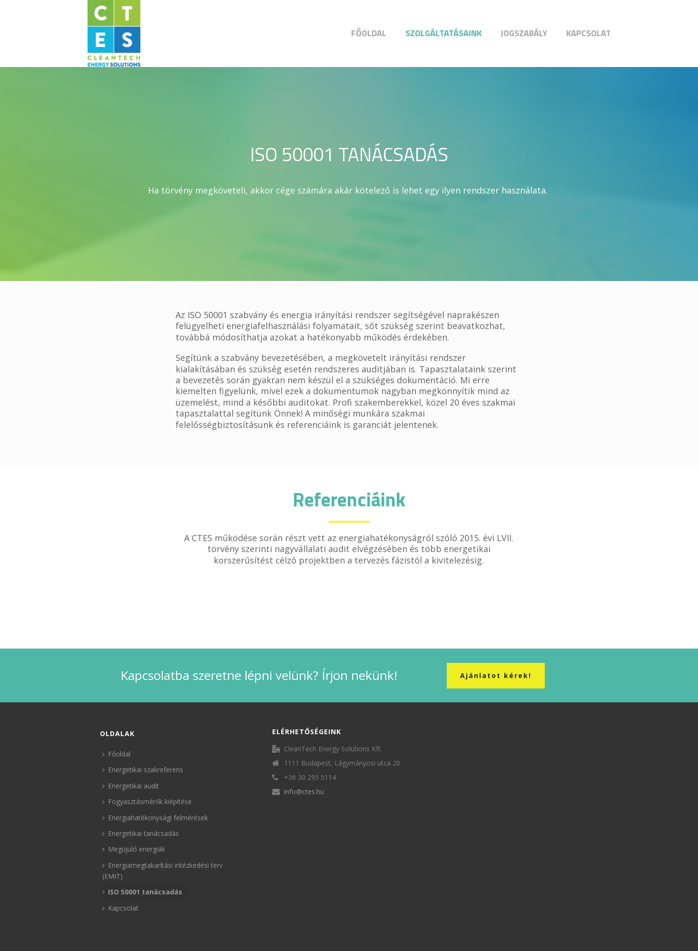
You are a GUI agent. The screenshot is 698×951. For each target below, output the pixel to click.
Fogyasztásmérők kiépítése (147, 801)
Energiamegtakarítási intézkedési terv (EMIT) (162, 871)
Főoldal (368, 33)
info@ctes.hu (304, 791)
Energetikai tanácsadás (140, 833)
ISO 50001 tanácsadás (142, 891)
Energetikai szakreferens (142, 769)
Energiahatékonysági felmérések (155, 817)
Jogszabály (524, 33)
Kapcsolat (588, 33)
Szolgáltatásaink (443, 33)
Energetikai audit (130, 785)
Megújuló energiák (133, 849)
